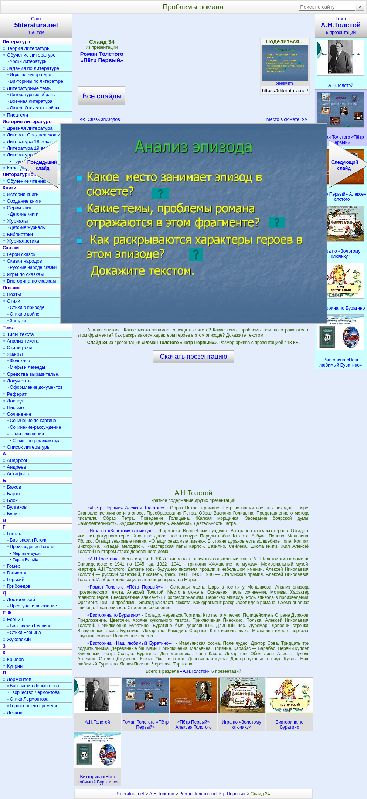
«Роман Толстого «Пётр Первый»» (125, 587)
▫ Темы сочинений (25, 433)
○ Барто (11, 493)
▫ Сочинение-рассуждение (34, 427)
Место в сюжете (286, 119)
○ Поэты (12, 294)
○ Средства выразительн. (31, 374)
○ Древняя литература (27, 128)
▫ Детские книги (22, 214)
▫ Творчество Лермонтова (33, 692)
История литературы (28, 121)
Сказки (11, 247)
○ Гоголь (12, 533)
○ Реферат (15, 394)
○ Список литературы (26, 447)
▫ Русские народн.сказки (32, 267)
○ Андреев (14, 467)
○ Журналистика (21, 241)
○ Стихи (11, 301)
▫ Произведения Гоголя (30, 546)
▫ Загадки (16, 320)
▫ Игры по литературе (29, 74)
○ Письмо (13, 407)
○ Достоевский (19, 599)
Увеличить (285, 81)
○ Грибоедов (17, 586)
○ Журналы (15, 221)
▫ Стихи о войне (23, 314)
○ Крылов (13, 659)
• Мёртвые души (25, 553)
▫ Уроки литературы (27, 61)
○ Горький (13, 579)
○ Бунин (11, 513)
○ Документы (17, 381)
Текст (9, 327)
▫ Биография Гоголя (27, 540)
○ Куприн (13, 666)
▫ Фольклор (18, 360)
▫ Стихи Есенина (24, 632)
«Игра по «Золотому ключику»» (120, 530)
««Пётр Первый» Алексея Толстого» (125, 507)
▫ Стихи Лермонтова (27, 699)
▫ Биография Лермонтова (33, 685)
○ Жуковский (17, 639)
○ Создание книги (22, 201)
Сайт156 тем (36, 25)
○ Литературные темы (27, 88)
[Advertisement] (193, 70)
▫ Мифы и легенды (26, 367)
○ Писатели (15, 115)
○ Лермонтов (17, 679)
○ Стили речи (18, 347)
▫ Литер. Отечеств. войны (33, 108)
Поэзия (11, 287)
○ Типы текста (18, 334)
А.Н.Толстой (161, 793)
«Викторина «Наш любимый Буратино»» (130, 643)
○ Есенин (13, 619)
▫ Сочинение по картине (31, 420)
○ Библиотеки (18, 234)
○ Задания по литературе (31, 68)
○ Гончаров (15, 573)
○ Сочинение (17, 414)
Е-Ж (7, 613)
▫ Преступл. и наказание (32, 605)
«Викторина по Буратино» (113, 615)
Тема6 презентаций (341, 25)
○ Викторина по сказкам (29, 281)
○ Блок (10, 500)
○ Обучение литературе (29, 55)
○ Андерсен (15, 460)
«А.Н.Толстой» (102, 559)
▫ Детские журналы (26, 227)
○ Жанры (13, 354)
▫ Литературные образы (31, 94)
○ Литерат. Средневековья (32, 135)
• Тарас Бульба (24, 559)
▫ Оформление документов (34, 387)
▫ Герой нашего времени (32, 705)
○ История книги (21, 194)
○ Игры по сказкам (23, 274)
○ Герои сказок (19, 254)
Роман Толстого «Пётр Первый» (101, 57)
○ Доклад (13, 401)
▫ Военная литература (29, 101)
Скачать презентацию (193, 356)
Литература (16, 41)
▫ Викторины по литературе (35, 81)
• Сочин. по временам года (35, 440)
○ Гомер (11, 566)
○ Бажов (12, 487)
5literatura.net (130, 793)
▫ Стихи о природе (25, 307)
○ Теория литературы (26, 48)
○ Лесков (13, 712)
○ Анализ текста (20, 341)
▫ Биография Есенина (29, 625)
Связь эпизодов (100, 119)
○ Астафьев (16, 473)
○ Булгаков (15, 507)
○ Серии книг (17, 207)
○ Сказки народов (22, 261)
